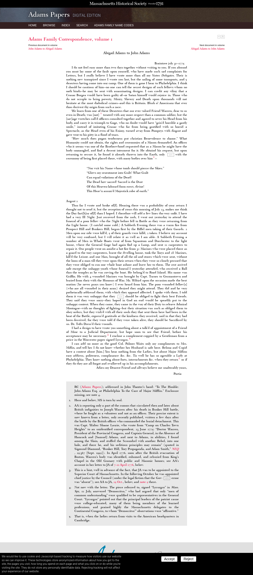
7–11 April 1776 (123, 465)
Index (66, 25)
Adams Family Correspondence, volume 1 (70, 39)
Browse (49, 25)
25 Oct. (118, 482)
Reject (188, 559)
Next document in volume (212, 45)
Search (82, 25)
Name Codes (114, 25)
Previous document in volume (43, 45)
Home (32, 25)
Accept (169, 559)
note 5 (144, 482)
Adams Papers (91, 387)
